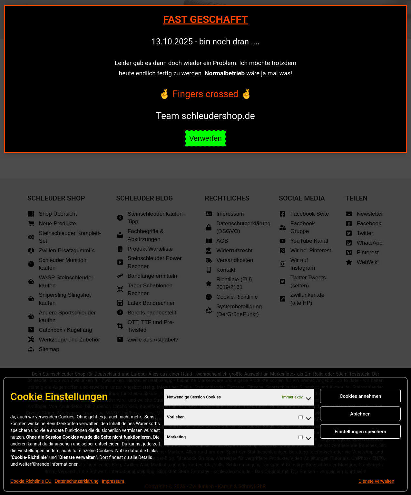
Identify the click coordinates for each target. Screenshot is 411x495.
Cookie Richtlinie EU (31, 481)
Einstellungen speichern (360, 431)
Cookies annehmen (360, 396)
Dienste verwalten (376, 481)
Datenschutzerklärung (77, 481)
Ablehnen (360, 414)
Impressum (113, 481)
